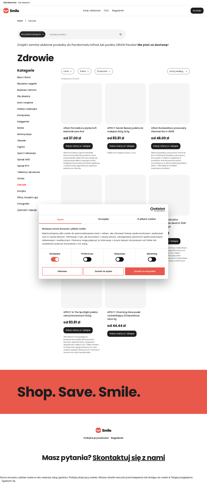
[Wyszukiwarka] (70, 34)
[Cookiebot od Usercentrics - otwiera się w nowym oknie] (152, 209)
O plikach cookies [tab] (146, 219)
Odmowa (62, 271)
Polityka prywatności (96, 438)
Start (20, 20)
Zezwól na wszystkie (145, 271)
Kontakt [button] (197, 10)
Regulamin (117, 438)
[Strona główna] (11, 11)
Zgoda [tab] (60, 219)
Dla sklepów (24, 2)
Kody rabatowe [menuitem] (91, 10)
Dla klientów (10, 2)
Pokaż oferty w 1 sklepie (78, 146)
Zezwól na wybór (103, 271)
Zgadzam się (8, 480)
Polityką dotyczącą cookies (83, 477)
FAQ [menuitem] (106, 10)
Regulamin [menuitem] (118, 10)
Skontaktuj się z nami (129, 457)
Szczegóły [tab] (103, 219)
